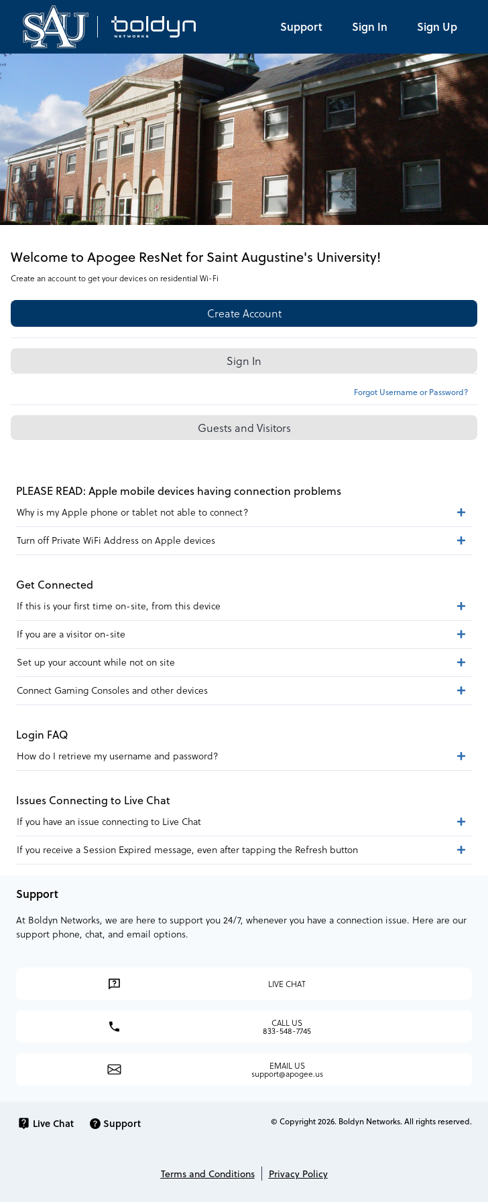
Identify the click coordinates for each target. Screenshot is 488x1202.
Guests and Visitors (244, 427)
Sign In (244, 360)
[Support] (301, 26)
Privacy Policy (298, 1174)
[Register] (437, 26)
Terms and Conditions (208, 1174)
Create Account (244, 313)
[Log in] (370, 26)
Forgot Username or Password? (411, 392)
